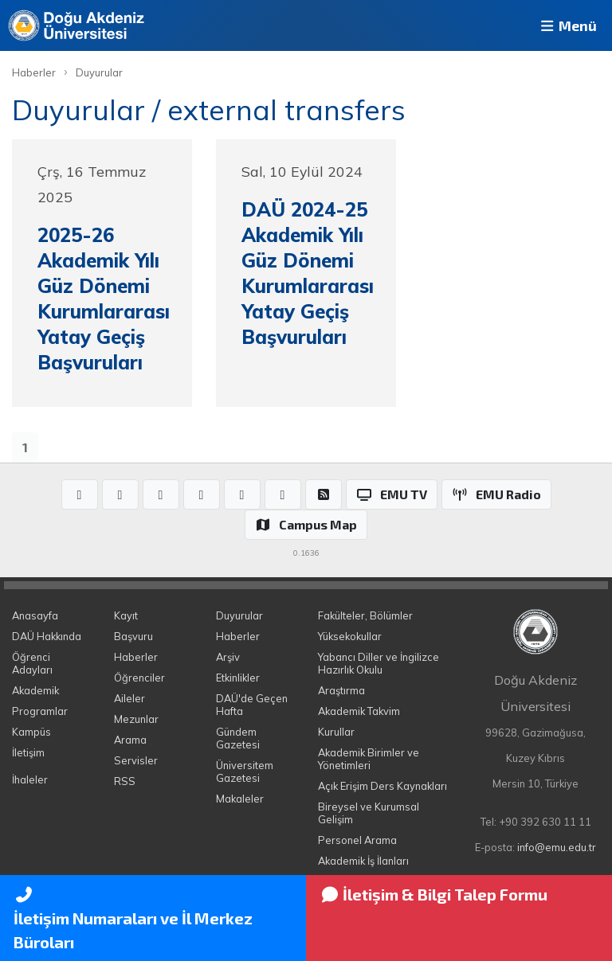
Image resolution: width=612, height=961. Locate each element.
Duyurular (99, 72)
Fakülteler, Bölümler (365, 615)
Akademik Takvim (359, 711)
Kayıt (126, 615)
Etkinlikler (238, 677)
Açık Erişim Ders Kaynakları (382, 785)
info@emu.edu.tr (556, 847)
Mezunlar (136, 719)
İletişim (28, 752)
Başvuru (133, 636)
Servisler (136, 760)
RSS (124, 781)
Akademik (35, 690)
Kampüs (31, 731)
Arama (130, 739)
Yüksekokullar (350, 636)
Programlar (40, 711)
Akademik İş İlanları (363, 860)
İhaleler (30, 779)
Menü (567, 25)
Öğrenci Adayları (32, 663)
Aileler (129, 698)
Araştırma (341, 690)
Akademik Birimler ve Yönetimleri (368, 759)
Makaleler (240, 798)
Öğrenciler (139, 677)
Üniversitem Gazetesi (244, 771)
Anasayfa (35, 615)
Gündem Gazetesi (238, 738)
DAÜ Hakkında (46, 636)
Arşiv (228, 656)
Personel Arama (357, 840)
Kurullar (336, 731)
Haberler (34, 72)
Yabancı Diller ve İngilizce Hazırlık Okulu (378, 663)
